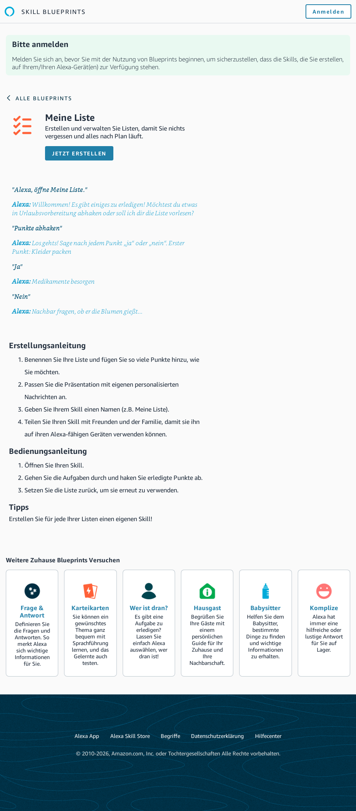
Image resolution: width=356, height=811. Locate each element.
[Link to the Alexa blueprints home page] (45, 11)
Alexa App (87, 736)
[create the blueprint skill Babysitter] (265, 623)
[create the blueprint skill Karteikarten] (90, 623)
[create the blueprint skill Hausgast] (207, 623)
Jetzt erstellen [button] (79, 153)
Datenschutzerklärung (217, 736)
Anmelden (328, 11)
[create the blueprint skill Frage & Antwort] (32, 623)
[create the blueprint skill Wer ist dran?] (149, 623)
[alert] (178, 55)
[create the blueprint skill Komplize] (324, 623)
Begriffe (170, 736)
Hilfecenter (268, 736)
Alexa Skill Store (130, 736)
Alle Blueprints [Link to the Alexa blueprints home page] (44, 98)
